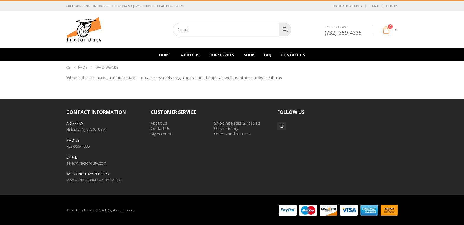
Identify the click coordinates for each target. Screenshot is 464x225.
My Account (161, 133)
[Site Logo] (84, 29)
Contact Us (293, 55)
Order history (226, 128)
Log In (392, 6)
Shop (249, 55)
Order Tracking (347, 6)
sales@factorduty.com (86, 163)
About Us (189, 55)
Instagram (281, 126)
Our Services (221, 55)
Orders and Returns (232, 133)
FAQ (268, 55)
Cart (374, 6)
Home (164, 55)
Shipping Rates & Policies (237, 123)
